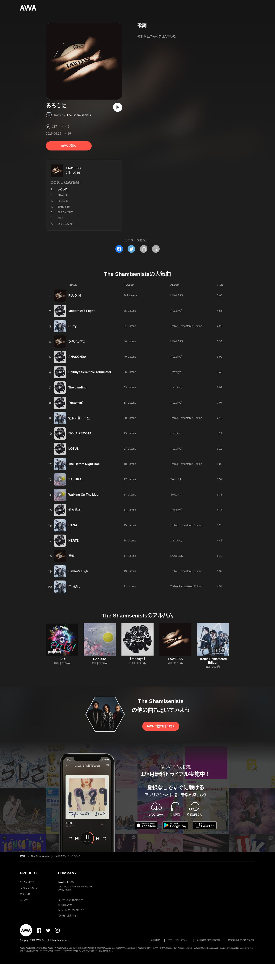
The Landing (77, 387)
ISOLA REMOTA (79, 433)
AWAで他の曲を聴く (161, 726)
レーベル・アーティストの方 (71, 910)
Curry (72, 326)
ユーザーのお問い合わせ (70, 900)
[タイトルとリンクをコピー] (143, 249)
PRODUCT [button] (28, 873)
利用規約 (156, 940)
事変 (60, 218)
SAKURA (74, 479)
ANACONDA (77, 356)
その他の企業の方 (67, 915)
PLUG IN (62, 200)
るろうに (75, 856)
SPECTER (63, 206)
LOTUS (73, 448)
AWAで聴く (69, 145)
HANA (72, 525)
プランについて (29, 888)
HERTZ (73, 540)
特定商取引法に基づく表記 (241, 940)
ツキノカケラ (64, 223)
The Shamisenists (79, 115)
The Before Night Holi (84, 464)
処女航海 (74, 510)
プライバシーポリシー (179, 940)
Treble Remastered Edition (186, 326)
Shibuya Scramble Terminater (89, 372)
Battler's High (78, 571)
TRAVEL (62, 195)
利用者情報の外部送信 (208, 940)
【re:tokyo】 (176, 310)
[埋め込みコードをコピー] (156, 249)
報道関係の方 (65, 905)
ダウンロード (27, 881)
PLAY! (61, 659)
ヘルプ (24, 900)
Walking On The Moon (84, 494)
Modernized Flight (81, 310)
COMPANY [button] (67, 873)
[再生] (117, 107)
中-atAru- (74, 586)
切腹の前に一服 (79, 418)
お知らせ (25, 894)
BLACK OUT (65, 212)
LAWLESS (73, 168)
